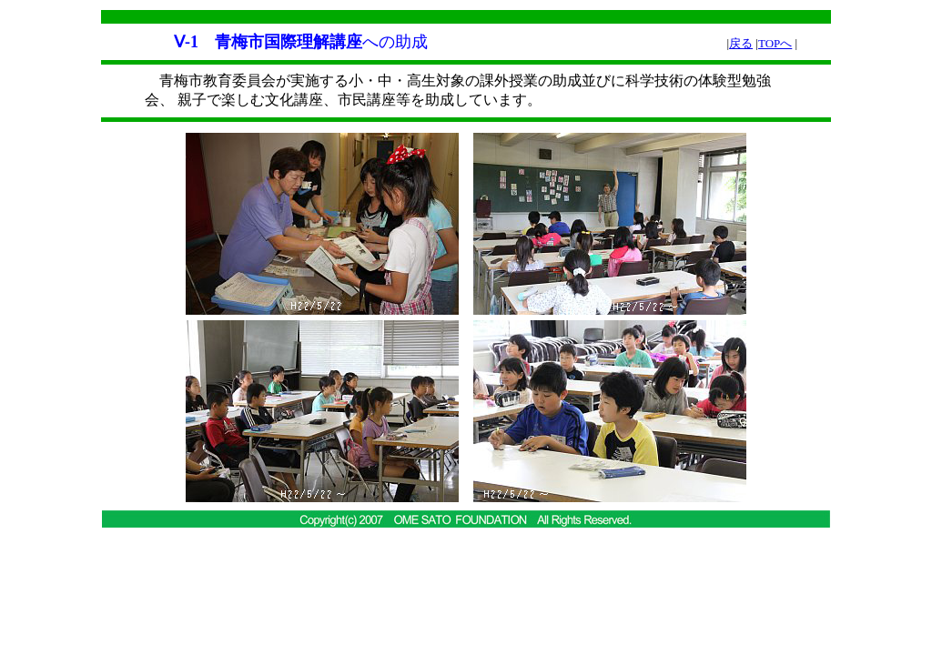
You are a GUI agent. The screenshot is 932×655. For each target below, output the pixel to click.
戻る (741, 43)
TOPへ (775, 43)
